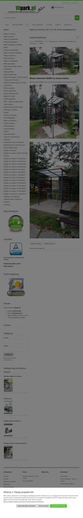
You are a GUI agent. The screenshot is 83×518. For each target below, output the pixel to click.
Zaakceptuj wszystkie (58, 506)
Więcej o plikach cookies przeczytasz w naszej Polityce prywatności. (23, 501)
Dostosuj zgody (43, 506)
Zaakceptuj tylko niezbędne (26, 506)
